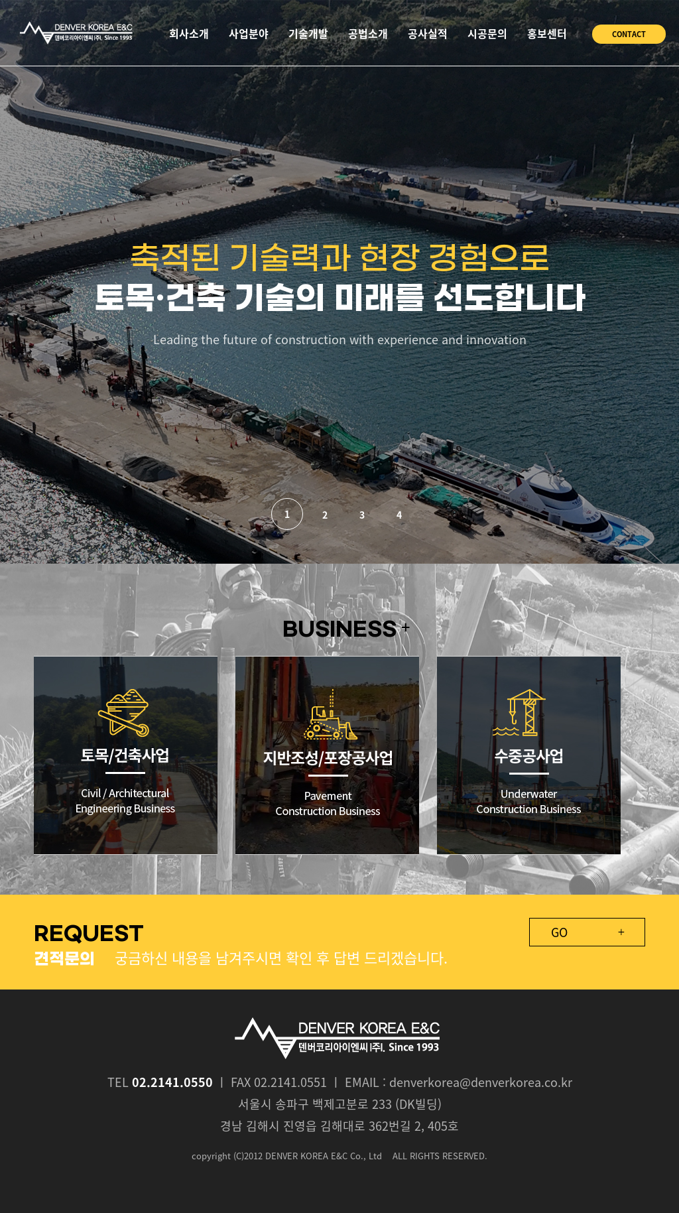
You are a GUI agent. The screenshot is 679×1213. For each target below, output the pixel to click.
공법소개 (368, 33)
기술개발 (308, 33)
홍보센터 (547, 33)
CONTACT (629, 34)
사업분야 (249, 33)
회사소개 (189, 33)
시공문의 (487, 33)
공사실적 (428, 33)
